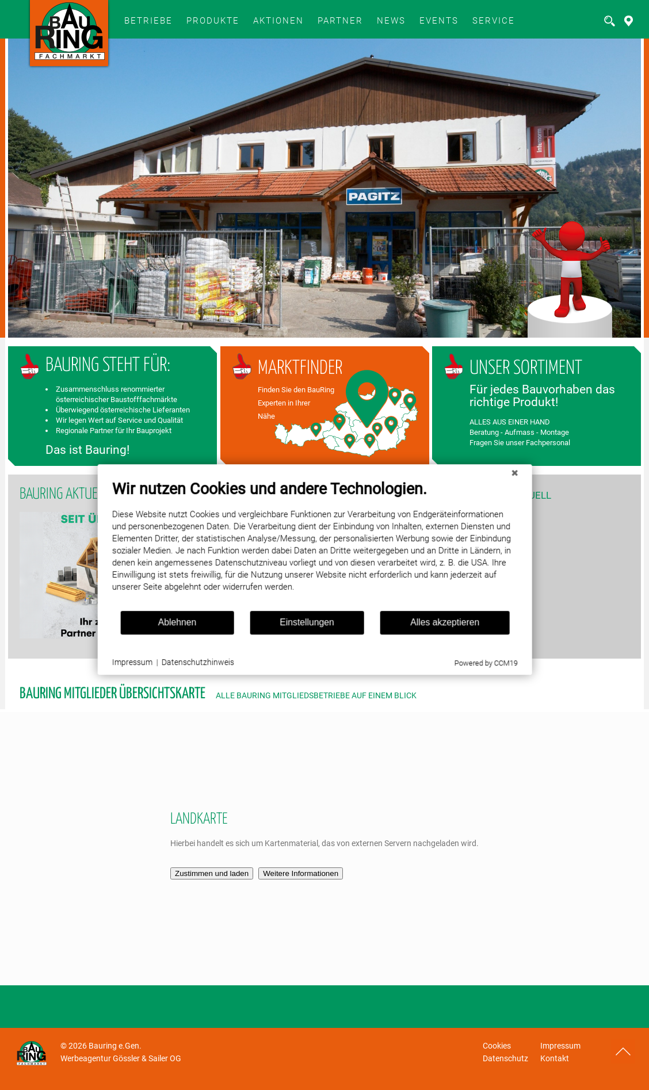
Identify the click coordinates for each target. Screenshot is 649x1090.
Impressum (560, 1045)
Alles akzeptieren (426, 625)
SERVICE (493, 21)
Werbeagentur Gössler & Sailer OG (120, 1058)
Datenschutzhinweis (180, 665)
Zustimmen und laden (212, 873)
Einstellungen (289, 625)
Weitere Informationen (300, 873)
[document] (297, 547)
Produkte (212, 21)
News (391, 21)
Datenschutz (505, 1058)
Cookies (497, 1045)
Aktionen (278, 21)
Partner (340, 21)
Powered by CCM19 (467, 665)
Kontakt (554, 1058)
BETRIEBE (148, 21)
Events (439, 21)
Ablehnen (159, 625)
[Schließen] (496, 475)
